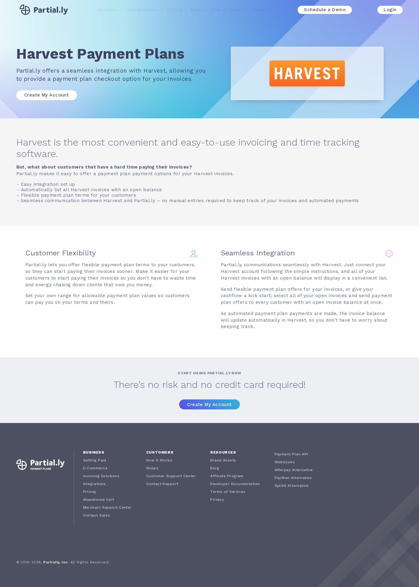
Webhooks (285, 462)
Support (262, 9)
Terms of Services (228, 492)
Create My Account (46, 95)
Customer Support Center (171, 476)
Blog (214, 468)
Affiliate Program (226, 476)
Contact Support (162, 484)
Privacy (217, 499)
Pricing (175, 9)
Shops (197, 9)
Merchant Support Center (107, 507)
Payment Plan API (291, 454)
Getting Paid (94, 460)
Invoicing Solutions (101, 476)
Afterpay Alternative (294, 470)
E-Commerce (95, 468)
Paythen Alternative (293, 478)
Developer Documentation (235, 484)
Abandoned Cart (98, 499)
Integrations (142, 9)
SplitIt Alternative (292, 486)
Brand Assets (223, 460)
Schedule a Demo (325, 9)
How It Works (226, 9)
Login (390, 9)
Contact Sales (96, 515)
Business (108, 9)
